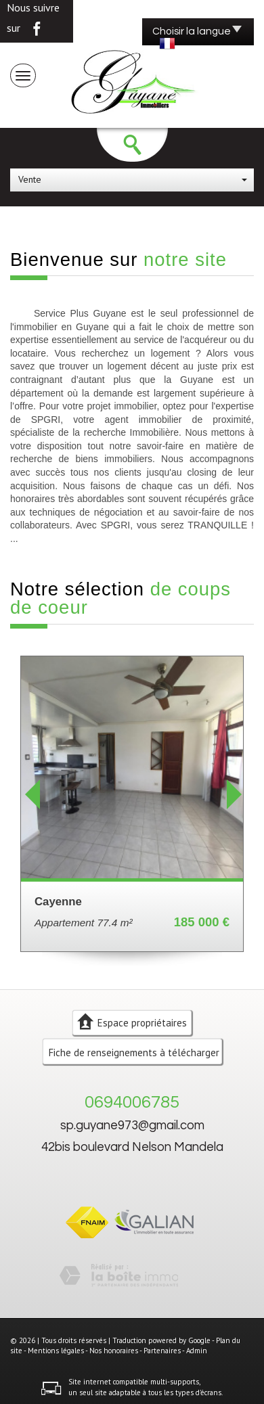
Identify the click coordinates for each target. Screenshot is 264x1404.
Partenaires (162, 1350)
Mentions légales (56, 1350)
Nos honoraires (113, 1350)
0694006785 (132, 1102)
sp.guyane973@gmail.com (132, 1125)
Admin (196, 1350)
